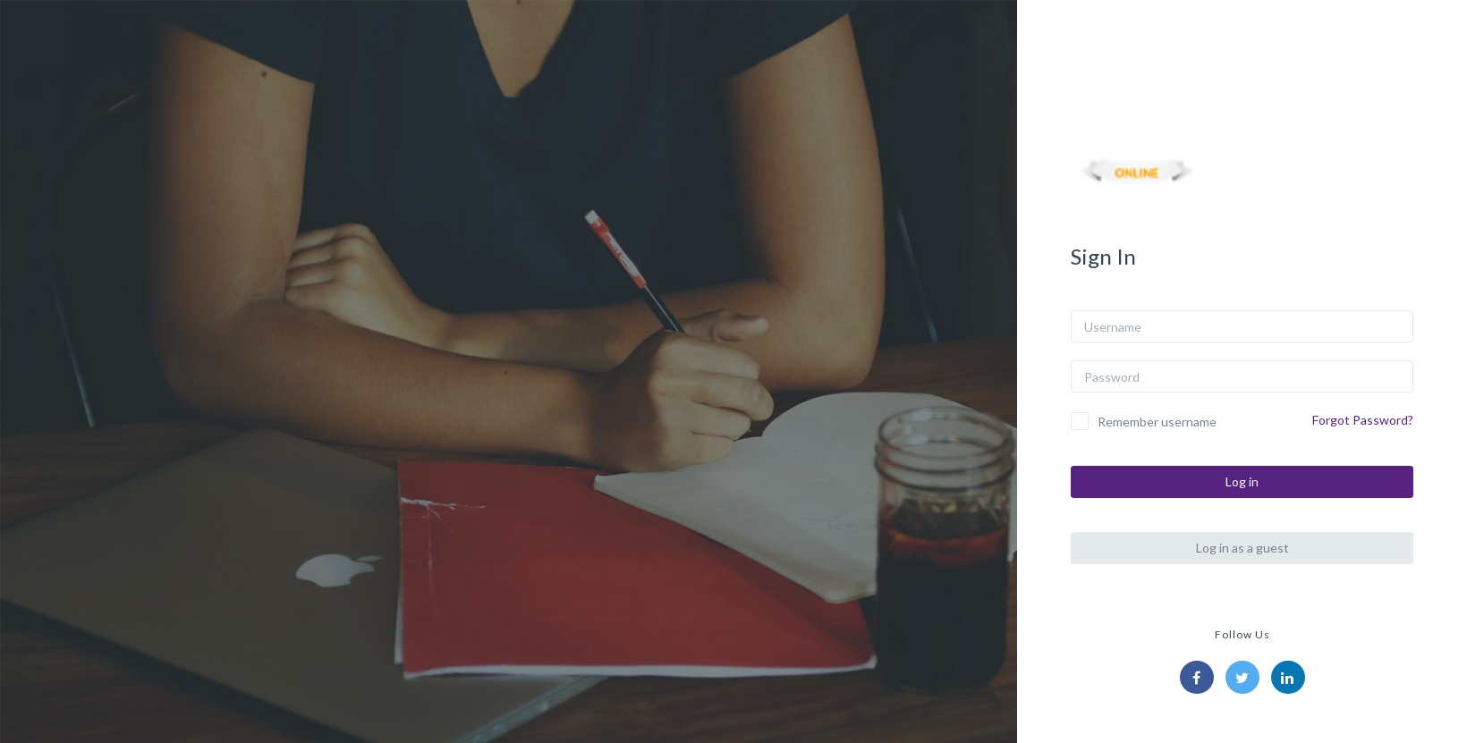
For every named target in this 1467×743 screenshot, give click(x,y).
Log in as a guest (1242, 547)
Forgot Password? (1362, 419)
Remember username (1157, 421)
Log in (1242, 481)
